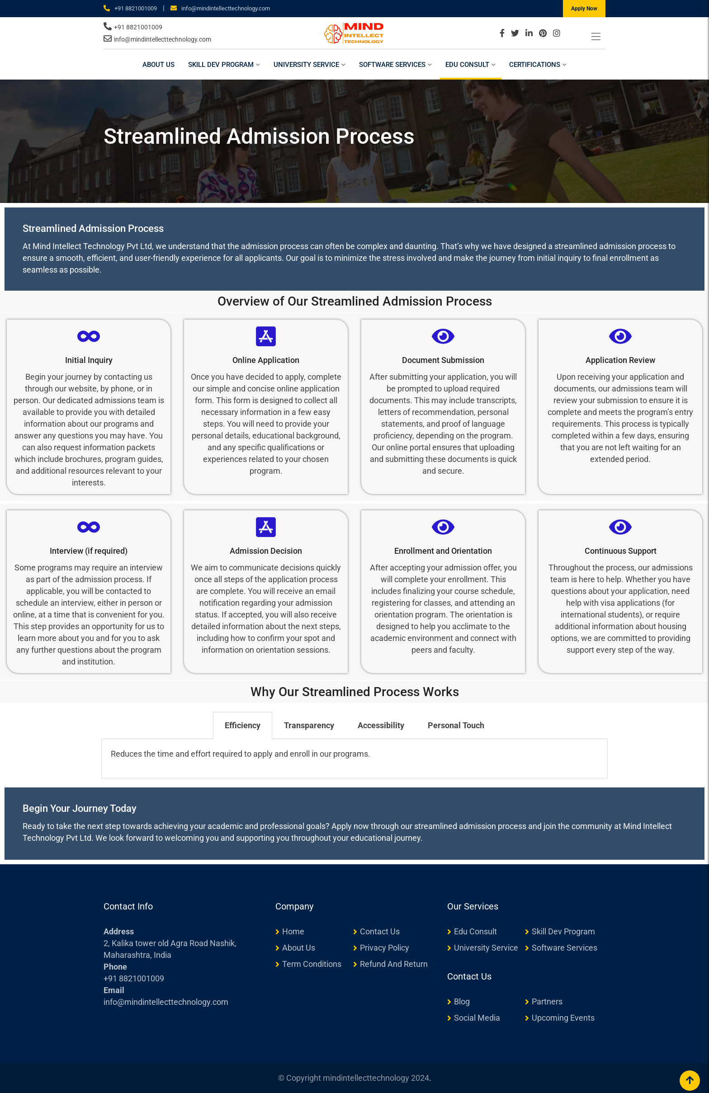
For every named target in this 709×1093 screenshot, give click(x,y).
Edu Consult (467, 65)
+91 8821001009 (135, 8)
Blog (462, 1001)
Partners (547, 1001)
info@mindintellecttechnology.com (225, 8)
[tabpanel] (354, 758)
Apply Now (584, 8)
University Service (306, 65)
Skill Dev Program (221, 65)
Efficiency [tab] (242, 725)
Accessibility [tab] (381, 725)
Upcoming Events (563, 1017)
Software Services (392, 65)
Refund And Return (394, 964)
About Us (158, 65)
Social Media (477, 1017)
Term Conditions (311, 964)
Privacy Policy (384, 947)
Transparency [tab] (309, 725)
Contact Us (380, 931)
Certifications (534, 65)
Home (293, 931)
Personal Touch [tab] (456, 725)
